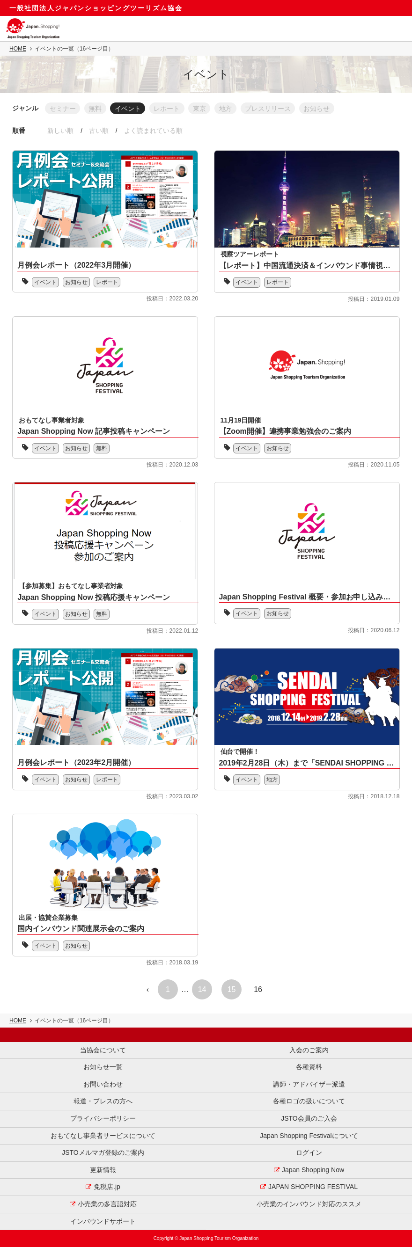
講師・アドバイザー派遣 (309, 1084)
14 (202, 990)
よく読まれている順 (155, 130)
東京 (204, 108)
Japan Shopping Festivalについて (309, 1135)
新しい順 (61, 130)
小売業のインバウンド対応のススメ (309, 1204)
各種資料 (309, 1067)
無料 (96, 108)
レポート (170, 108)
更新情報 (103, 1170)
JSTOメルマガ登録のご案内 (103, 1152)
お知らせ (325, 108)
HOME (17, 48)
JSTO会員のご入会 (309, 1118)
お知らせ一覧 (103, 1067)
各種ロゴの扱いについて (309, 1101)
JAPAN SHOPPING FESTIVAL (313, 1187)
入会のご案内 (309, 1050)
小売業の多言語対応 (107, 1204)
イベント (130, 108)
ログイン (309, 1152)
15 (232, 990)
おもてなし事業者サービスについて (103, 1135)
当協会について (103, 1050)
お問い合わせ (103, 1084)
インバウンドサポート (103, 1221)
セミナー (63, 108)
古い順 (100, 130)
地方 (231, 108)
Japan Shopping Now (313, 1170)
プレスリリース (275, 108)
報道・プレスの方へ (103, 1101)
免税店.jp (107, 1187)
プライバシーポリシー (103, 1118)
